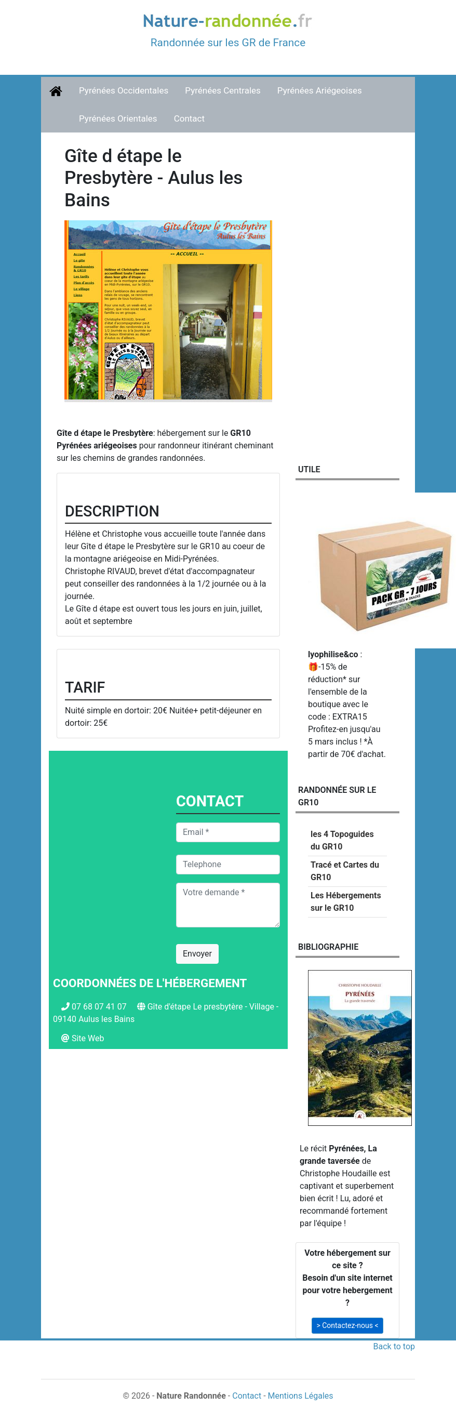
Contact (189, 118)
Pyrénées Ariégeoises (319, 90)
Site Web (88, 1038)
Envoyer (197, 954)
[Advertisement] (168, 1146)
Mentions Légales (300, 1396)
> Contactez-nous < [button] (347, 1325)
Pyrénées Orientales (118, 118)
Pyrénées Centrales (223, 90)
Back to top (394, 1346)
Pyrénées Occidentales (123, 90)
